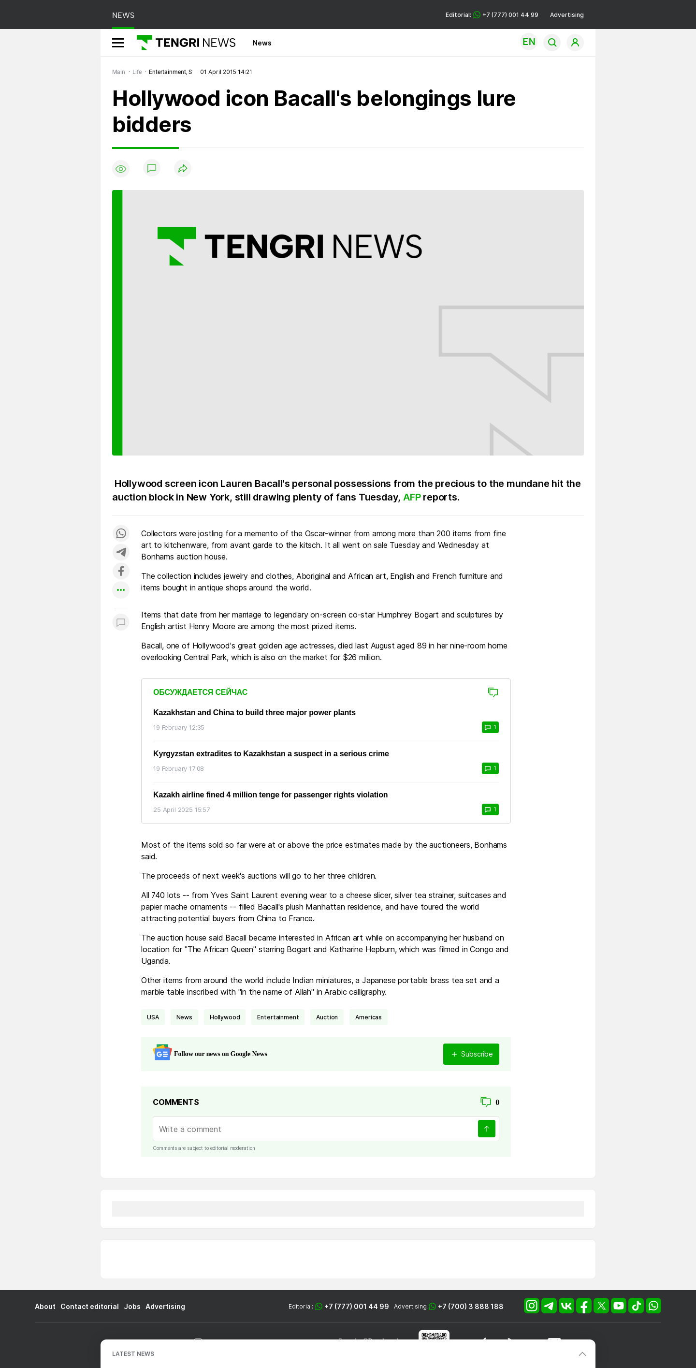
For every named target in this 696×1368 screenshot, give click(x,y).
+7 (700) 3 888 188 (471, 1306)
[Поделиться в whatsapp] (121, 534)
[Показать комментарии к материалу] (121, 622)
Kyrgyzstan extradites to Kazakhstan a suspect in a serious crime (271, 754)
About (45, 1306)
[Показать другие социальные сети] (121, 590)
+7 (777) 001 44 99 (356, 1306)
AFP (413, 497)
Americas (368, 1017)
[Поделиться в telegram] (121, 553)
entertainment (278, 1017)
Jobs (132, 1306)
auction (327, 1017)
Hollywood (225, 1017)
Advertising (567, 14)
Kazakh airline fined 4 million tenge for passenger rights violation (270, 795)
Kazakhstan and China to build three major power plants (254, 712)
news (184, 1017)
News (262, 43)
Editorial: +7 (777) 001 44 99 (492, 14)
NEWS (123, 15)
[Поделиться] (182, 169)
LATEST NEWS (133, 1353)
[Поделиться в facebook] (121, 571)
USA (153, 1017)
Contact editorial (89, 1306)
